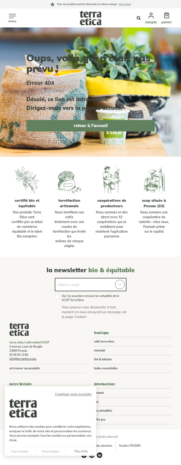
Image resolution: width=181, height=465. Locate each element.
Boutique (101, 333)
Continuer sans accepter (73, 394)
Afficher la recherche (138, 18)
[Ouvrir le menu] (12, 18)
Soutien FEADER (129, 445)
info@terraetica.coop (22, 359)
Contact (99, 392)
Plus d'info (81, 451)
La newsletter (91, 270)
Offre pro (99, 419)
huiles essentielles (106, 368)
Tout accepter (19, 451)
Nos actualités (103, 410)
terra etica (125, 4)
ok (120, 285)
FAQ (96, 401)
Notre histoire (20, 384)
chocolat (99, 350)
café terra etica (104, 341)
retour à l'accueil (91, 125)
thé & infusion (103, 359)
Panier (167, 22)
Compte (151, 22)
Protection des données (97, 445)
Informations (104, 384)
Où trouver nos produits (24, 368)
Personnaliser (50, 451)
